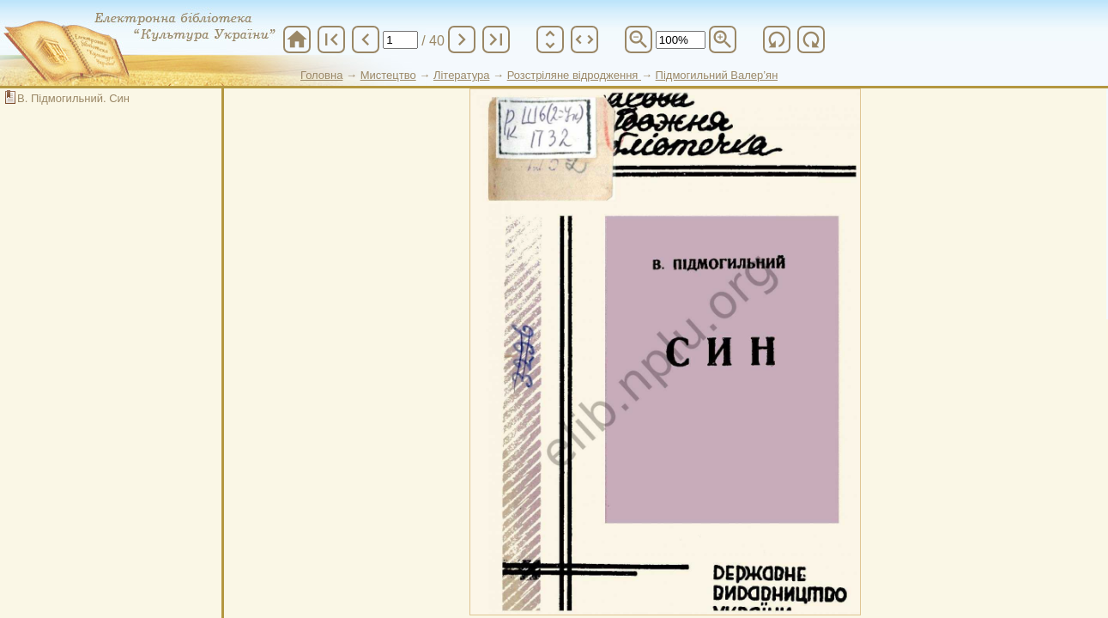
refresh (777, 39)
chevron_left (366, 39)
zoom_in (723, 39)
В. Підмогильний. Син (73, 98)
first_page (331, 39)
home (297, 39)
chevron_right (462, 39)
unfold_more (550, 39)
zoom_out (639, 39)
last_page (496, 39)
